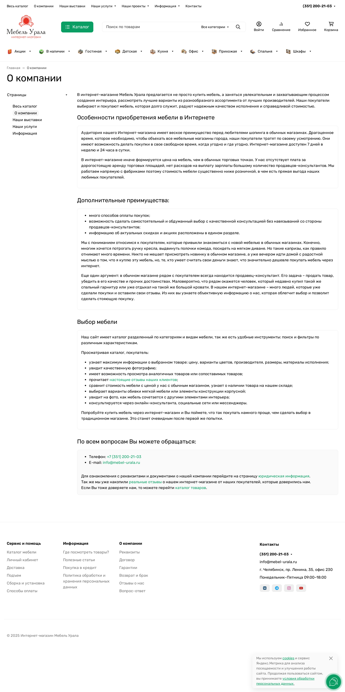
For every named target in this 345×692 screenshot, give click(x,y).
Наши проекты (133, 6)
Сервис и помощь (24, 543)
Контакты (193, 6)
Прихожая (224, 51)
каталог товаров (190, 487)
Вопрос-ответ (132, 591)
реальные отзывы (145, 482)
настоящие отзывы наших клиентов (143, 379)
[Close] (330, 658)
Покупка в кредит (79, 567)
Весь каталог (17, 6)
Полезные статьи (79, 560)
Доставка (15, 567)
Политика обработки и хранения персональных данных (86, 581)
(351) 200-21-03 (317, 6)
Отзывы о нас (131, 583)
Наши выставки (72, 6)
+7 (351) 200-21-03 (124, 456)
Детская (126, 51)
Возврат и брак (133, 575)
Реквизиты (129, 552)
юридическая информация (283, 476)
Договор (127, 560)
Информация (165, 6)
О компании (44, 6)
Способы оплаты (22, 591)
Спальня (261, 51)
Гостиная (90, 51)
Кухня (159, 51)
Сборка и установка (26, 583)
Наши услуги (101, 6)
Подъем (14, 575)
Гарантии (128, 567)
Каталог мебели (21, 552)
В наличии (51, 51)
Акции (16, 51)
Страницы (16, 95)
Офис (189, 51)
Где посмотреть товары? (86, 552)
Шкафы (295, 51)
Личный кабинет (22, 560)
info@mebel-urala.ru (121, 462)
